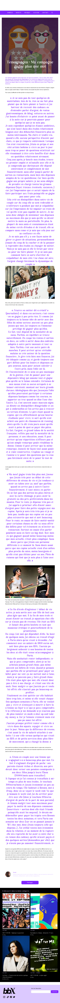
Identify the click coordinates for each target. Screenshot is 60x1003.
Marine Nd (6, 979)
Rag (4, 934)
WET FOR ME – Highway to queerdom (13, 933)
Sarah (14, 872)
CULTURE (30, 58)
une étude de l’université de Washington (17, 79)
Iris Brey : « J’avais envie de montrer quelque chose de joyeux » (15, 976)
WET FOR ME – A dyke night (38, 975)
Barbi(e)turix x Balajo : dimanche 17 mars (41, 933)
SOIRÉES (38, 972)
